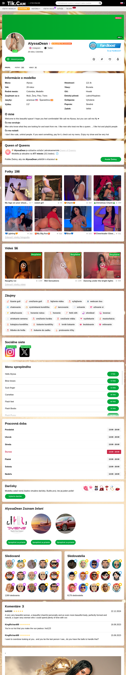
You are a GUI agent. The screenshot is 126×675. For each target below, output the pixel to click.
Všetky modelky (9, 9)
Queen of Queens (68, 150)
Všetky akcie (49, 8)
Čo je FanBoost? (114, 51)
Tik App (69, 8)
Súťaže (60, 9)
